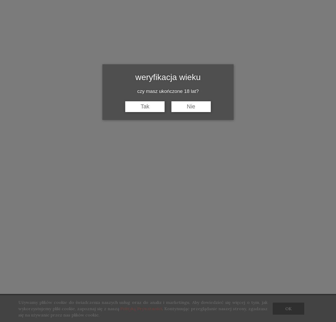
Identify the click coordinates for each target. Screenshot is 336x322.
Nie (191, 106)
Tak (145, 106)
